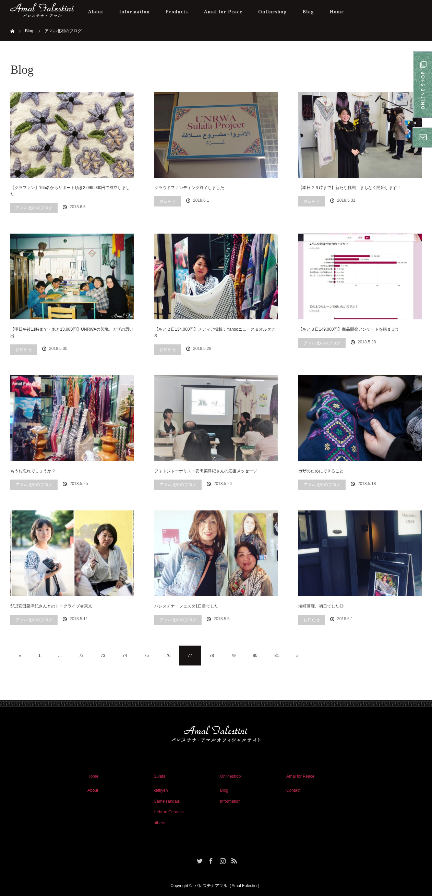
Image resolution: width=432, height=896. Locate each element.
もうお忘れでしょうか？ (33, 471)
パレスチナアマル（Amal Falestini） (227, 885)
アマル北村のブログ (33, 207)
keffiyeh (161, 790)
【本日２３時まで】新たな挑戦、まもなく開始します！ (349, 187)
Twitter (199, 859)
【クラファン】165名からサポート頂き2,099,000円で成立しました (70, 191)
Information (134, 11)
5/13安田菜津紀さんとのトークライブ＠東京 (51, 606)
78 (211, 655)
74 (124, 655)
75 (146, 655)
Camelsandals (167, 801)
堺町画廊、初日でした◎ (321, 606)
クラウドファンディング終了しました (189, 187)
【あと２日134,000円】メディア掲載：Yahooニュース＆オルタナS (214, 332)
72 (81, 655)
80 (255, 655)
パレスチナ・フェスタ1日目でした (186, 606)
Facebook (210, 859)
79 (233, 655)
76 (168, 655)
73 (103, 655)
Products (177, 11)
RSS (233, 859)
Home (337, 11)
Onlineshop (272, 11)
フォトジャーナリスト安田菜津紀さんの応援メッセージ (205, 471)
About (96, 11)
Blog (308, 11)
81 (277, 655)
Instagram (222, 859)
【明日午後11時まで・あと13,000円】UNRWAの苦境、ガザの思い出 (71, 332)
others (159, 823)
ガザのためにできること (321, 471)
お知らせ (167, 201)
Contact (293, 790)
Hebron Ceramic (168, 812)
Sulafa (159, 776)
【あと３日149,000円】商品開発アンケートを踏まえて (348, 329)
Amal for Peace (223, 11)
